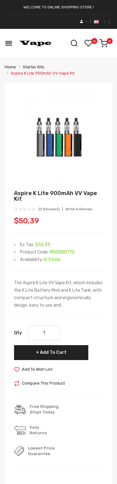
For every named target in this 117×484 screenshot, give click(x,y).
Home (10, 67)
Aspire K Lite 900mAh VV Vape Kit (43, 73)
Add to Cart (53, 352)
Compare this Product (43, 383)
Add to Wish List (37, 369)
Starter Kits (33, 67)
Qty (18, 333)
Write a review (79, 209)
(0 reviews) (49, 209)
